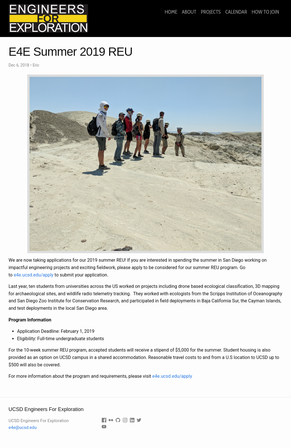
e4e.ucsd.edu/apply (33, 275)
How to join (265, 12)
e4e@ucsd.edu (23, 427)
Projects (211, 12)
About (189, 12)
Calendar (236, 12)
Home (171, 12)
